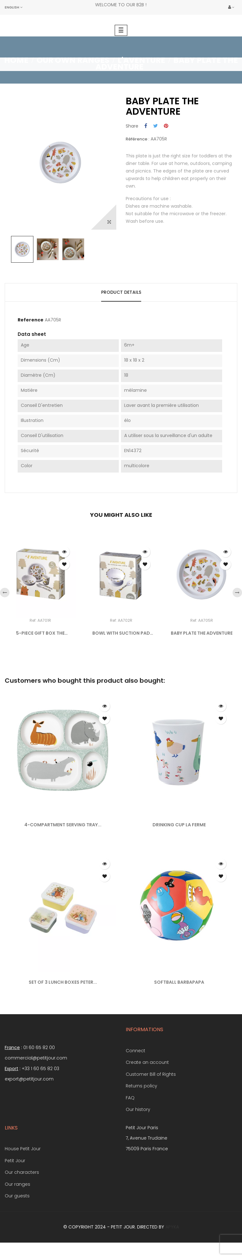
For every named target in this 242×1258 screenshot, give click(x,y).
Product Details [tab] (121, 292)
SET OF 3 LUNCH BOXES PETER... (63, 982)
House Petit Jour (23, 1149)
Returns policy (141, 1086)
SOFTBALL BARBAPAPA (179, 982)
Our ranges (17, 1184)
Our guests (17, 1196)
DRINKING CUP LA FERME (179, 825)
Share (145, 126)
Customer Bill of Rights (151, 1074)
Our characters (22, 1172)
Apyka (172, 1227)
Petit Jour (15, 1160)
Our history (138, 1109)
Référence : (137, 139)
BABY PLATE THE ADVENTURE (202, 633)
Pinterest (166, 126)
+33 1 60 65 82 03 (40, 1068)
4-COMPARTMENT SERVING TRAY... (62, 825)
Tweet (155, 126)
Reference (30, 320)
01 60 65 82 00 (39, 1047)
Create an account (147, 1062)
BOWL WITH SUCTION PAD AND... (121, 633)
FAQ (130, 1098)
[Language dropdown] (13, 7)
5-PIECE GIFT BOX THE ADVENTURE (40, 633)
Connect (135, 1050)
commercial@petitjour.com (36, 1058)
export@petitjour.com (29, 1079)
